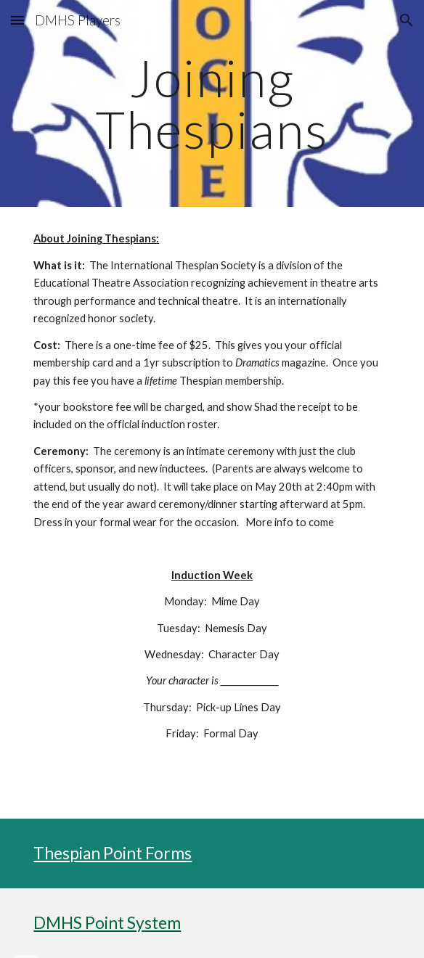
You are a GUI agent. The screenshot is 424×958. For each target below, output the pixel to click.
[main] (212, 103)
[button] (17, 20)
